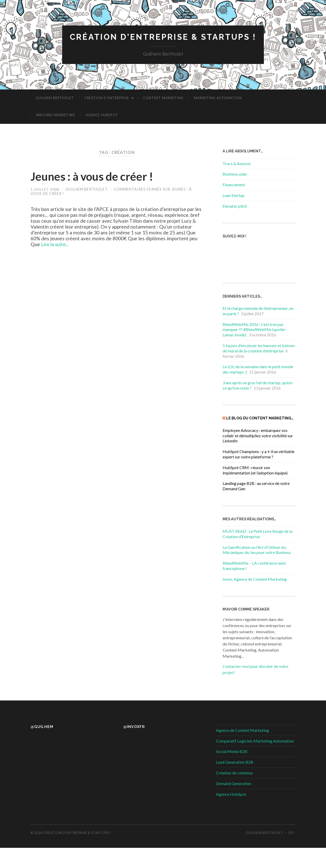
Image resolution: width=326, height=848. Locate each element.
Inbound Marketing (55, 115)
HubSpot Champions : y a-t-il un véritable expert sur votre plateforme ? (258, 454)
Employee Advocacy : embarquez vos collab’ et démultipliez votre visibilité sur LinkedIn (258, 435)
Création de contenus (234, 772)
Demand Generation (233, 783)
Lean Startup (233, 195)
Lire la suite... (55, 244)
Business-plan (235, 174)
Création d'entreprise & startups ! (163, 37)
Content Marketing (163, 98)
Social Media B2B (231, 751)
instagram (276, 250)
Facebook (230, 250)
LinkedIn (245, 264)
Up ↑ (291, 833)
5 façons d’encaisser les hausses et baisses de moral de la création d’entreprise (259, 348)
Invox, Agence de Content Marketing (255, 579)
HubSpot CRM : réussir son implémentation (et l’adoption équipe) (255, 470)
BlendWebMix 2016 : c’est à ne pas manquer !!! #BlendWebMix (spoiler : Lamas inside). (255, 329)
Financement (234, 184)
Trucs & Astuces (237, 163)
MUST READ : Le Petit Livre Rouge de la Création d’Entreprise (257, 534)
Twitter (245, 250)
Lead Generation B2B (234, 762)
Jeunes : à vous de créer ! (94, 176)
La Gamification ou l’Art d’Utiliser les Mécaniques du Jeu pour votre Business (257, 550)
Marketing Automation (218, 98)
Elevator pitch (235, 206)
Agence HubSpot (102, 115)
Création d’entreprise (106, 98)
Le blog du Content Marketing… (259, 418)
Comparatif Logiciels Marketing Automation (255, 740)
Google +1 (230, 264)
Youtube (261, 264)
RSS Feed (261, 250)
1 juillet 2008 (45, 189)
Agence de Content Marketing (242, 730)
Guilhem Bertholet (55, 98)
